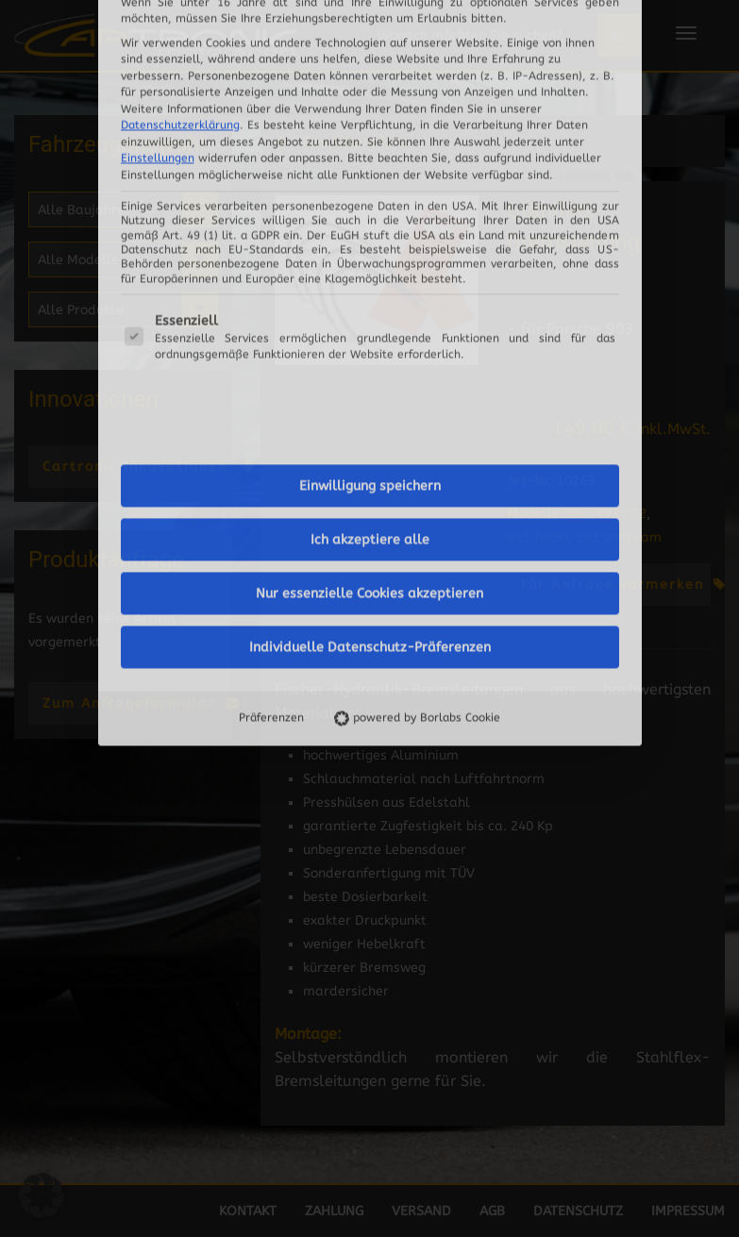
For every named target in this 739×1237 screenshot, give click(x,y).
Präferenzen (271, 436)
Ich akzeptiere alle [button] (370, 259)
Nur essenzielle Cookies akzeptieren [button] (369, 313)
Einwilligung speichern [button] (370, 205)
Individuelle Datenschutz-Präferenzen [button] (370, 367)
